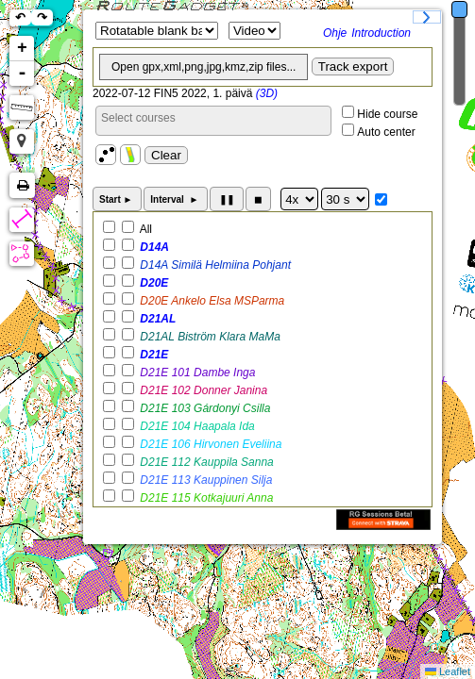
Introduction (381, 33)
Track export (353, 66)
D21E (152, 354)
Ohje (335, 33)
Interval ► (175, 199)
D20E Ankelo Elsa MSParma (210, 300)
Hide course (387, 114)
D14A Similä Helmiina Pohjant (214, 265)
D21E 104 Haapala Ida (196, 426)
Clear (166, 155)
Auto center (386, 132)
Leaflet (454, 671)
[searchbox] (213, 117)
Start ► (117, 199)
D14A (153, 247)
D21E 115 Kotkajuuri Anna (205, 498)
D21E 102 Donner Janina (202, 390)
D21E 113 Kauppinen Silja (204, 480)
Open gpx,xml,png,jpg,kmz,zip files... (203, 67)
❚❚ (226, 199)
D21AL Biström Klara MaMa (208, 336)
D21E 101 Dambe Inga (196, 372)
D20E (152, 283)
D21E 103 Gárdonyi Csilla (203, 408)
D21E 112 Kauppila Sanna (205, 462)
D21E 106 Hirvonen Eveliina (209, 444)
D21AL (156, 318)
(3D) (267, 93)
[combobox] (213, 121)
